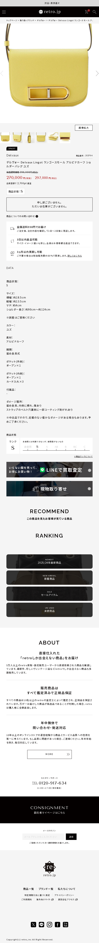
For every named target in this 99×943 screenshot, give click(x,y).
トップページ (11, 20)
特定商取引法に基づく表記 (37, 895)
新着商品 (49, 577)
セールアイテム (49, 594)
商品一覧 (28, 889)
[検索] (94, 12)
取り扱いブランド (27, 20)
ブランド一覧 (46, 889)
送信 (71, 836)
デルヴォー (41, 20)
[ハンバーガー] (3, 12)
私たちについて (67, 889)
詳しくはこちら (74, 255)
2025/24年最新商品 (49, 561)
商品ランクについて (84, 456)
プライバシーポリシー (64, 895)
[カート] (86, 11)
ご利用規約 (26, 899)
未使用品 (49, 610)
